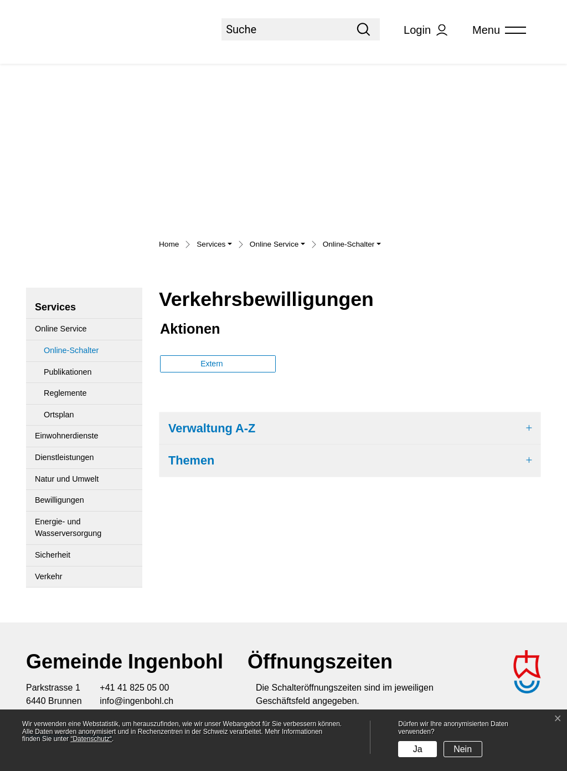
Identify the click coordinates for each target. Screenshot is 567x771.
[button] (214, 245)
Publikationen (67, 371)
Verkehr (49, 576)
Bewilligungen (59, 500)
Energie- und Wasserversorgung (68, 527)
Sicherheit (52, 554)
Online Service (61, 328)
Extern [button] (212, 363)
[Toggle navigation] (495, 30)
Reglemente (65, 393)
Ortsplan (59, 414)
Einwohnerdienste (66, 435)
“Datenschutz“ (91, 739)
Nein (462, 749)
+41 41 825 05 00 (134, 687)
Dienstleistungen (64, 457)
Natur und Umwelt (67, 478)
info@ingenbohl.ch (136, 701)
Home (169, 244)
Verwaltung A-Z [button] (211, 428)
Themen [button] (191, 460)
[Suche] (284, 29)
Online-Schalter (71, 353)
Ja (417, 749)
